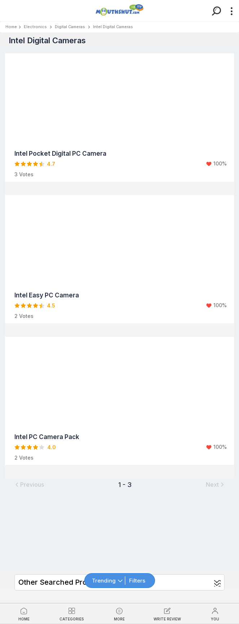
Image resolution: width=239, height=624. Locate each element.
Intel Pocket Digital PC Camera (60, 153)
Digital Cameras (70, 26)
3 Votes (24, 174)
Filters (137, 580)
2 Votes (24, 316)
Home (11, 26)
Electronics (35, 26)
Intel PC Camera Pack (46, 437)
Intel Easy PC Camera (46, 295)
